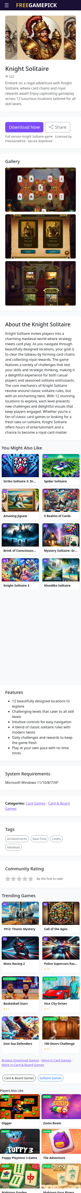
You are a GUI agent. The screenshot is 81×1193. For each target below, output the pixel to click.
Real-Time (39, 953)
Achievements (17, 953)
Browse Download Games (20, 1175)
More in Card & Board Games (23, 1179)
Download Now (24, 152)
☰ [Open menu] (6, 5)
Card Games (36, 918)
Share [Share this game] (58, 152)
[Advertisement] (40, 21)
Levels (56, 953)
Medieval (13, 962)
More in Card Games (56, 1175)
